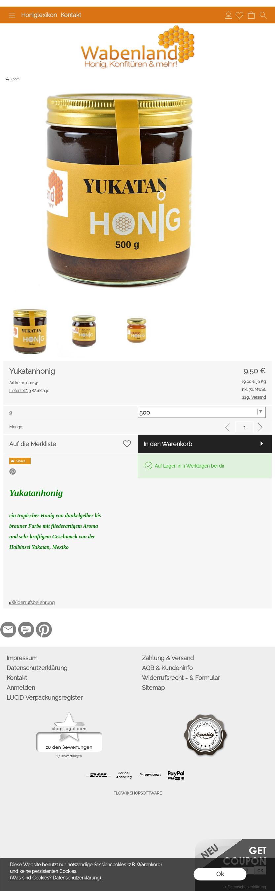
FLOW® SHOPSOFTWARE (138, 793)
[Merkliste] (239, 15)
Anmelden (228, 15)
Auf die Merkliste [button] (32, 444)
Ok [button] (220, 874)
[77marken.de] (26, 629)
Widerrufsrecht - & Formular (181, 677)
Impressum (22, 658)
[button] (12, 15)
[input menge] (244, 427)
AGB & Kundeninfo (167, 667)
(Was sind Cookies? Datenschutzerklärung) (55, 877)
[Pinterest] (44, 629)
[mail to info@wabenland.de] (8, 629)
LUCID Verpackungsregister (45, 697)
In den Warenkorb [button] (168, 444)
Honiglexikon (39, 15)
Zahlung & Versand (168, 658)
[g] (202, 412)
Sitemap (153, 687)
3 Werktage (29, 391)
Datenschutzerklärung (37, 667)
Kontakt (71, 15)
